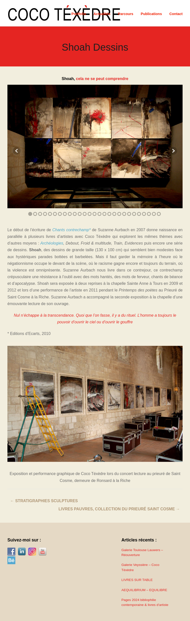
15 (99, 214)
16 (104, 214)
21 (129, 214)
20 (124, 214)
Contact (176, 14)
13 (90, 214)
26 (154, 214)
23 (139, 214)
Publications (151, 14)
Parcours (125, 14)
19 (119, 214)
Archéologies (51, 243)
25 (149, 214)
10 (75, 214)
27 (159, 214)
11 (80, 214)
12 (85, 214)
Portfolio (78, 14)
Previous (19, 151)
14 (94, 214)
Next (171, 151)
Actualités (102, 14)
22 (134, 214)
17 (109, 214)
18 (114, 214)
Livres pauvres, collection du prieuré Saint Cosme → (119, 509)
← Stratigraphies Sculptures (44, 501)
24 (144, 214)
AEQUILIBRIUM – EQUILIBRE (144, 590)
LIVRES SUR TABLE (137, 580)
